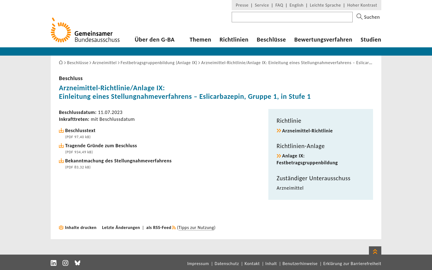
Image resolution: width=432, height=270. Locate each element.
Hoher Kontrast (362, 5)
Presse (242, 5)
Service (262, 5)
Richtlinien (234, 39)
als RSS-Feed (158, 227)
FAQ (279, 5)
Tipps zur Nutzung (196, 227)
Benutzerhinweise (300, 263)
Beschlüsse (271, 39)
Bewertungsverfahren (323, 39)
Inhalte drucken (81, 227)
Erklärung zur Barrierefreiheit (352, 263)
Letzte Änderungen (121, 227)
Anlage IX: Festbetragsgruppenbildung (307, 159)
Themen (200, 39)
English (297, 5)
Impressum (198, 263)
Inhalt (271, 263)
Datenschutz (227, 263)
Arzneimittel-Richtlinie (307, 131)
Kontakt (252, 263)
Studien (371, 39)
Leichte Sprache (325, 5)
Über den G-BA (155, 39)
